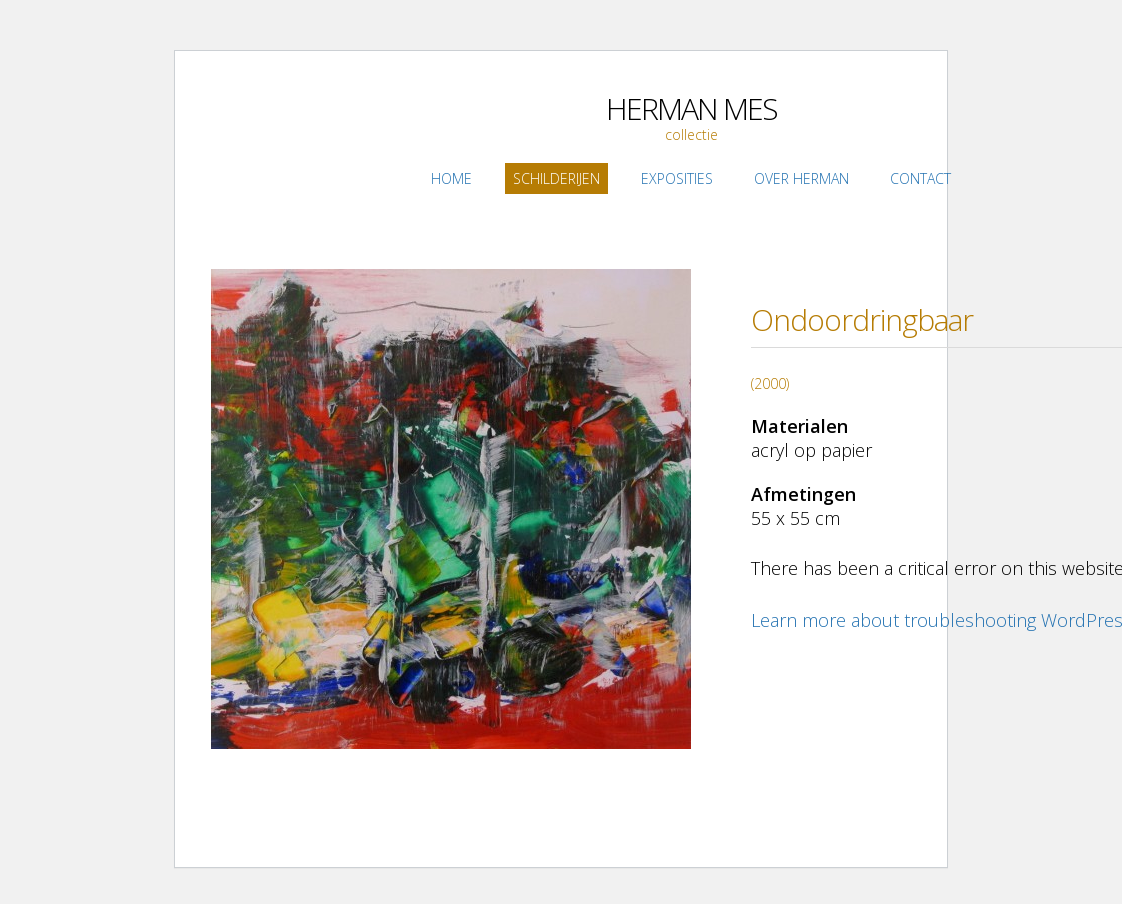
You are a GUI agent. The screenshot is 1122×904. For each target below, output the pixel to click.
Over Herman (801, 178)
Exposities (677, 178)
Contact (920, 178)
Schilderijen (556, 178)
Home (451, 178)
